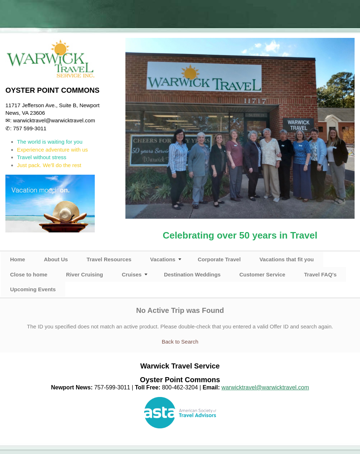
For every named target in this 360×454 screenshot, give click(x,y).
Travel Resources (108, 259)
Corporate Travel (219, 259)
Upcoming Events (33, 289)
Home (17, 259)
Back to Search (180, 342)
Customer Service (262, 274)
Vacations (162, 259)
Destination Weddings (192, 274)
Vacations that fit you (286, 259)
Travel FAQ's (320, 274)
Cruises (132, 274)
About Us (56, 259)
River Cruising (84, 274)
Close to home (28, 274)
